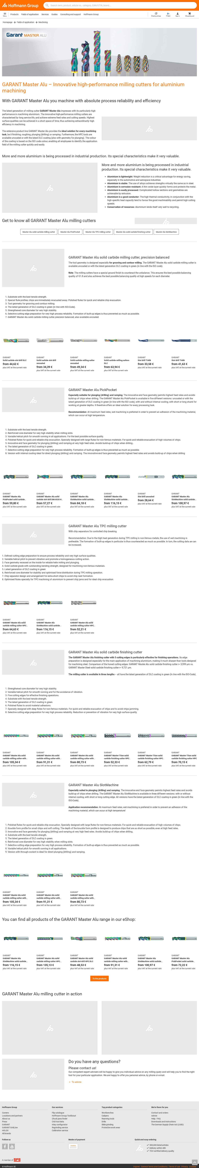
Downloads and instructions (163, 1121)
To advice (74, 1082)
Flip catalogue (58, 1113)
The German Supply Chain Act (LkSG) (167, 1124)
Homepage (7, 22)
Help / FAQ (156, 1119)
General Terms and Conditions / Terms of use (160, 1166)
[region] (99, 349)
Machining (43, 22)
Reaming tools (108, 1119)
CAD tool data (58, 1121)
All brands (6, 1133)
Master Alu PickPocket (70, 232)
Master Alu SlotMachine (166, 232)
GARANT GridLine (10, 1127)
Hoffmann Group (91, 14)
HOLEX (5, 1130)
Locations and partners (12, 1116)
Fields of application (30, 14)
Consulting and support (70, 14)
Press (4, 1121)
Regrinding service (60, 1127)
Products (14, 14)
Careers (5, 1113)
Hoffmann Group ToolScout (64, 1116)
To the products (99, 979)
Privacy (184, 1166)
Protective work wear (111, 1127)
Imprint (136, 1166)
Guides (54, 14)
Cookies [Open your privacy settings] (192, 1166)
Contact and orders (159, 1113)
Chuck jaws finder (59, 1119)
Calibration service (60, 1130)
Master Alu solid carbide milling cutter (39, 232)
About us (6, 1119)
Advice (154, 1116)
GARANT (6, 1124)
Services (45, 14)
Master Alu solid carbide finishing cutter (133, 232)
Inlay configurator (60, 1124)
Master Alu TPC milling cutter (98, 232)
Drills (104, 1121)
